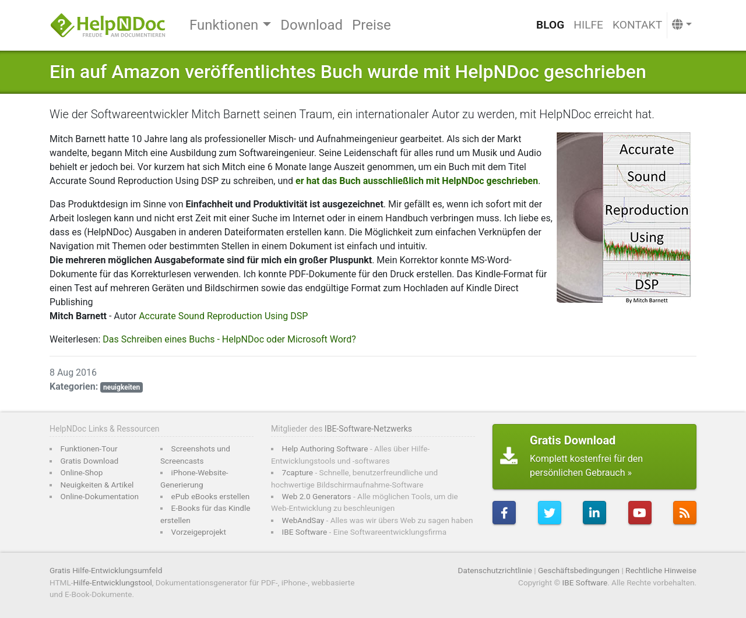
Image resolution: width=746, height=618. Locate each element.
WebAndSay (303, 520)
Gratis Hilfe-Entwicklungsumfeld (106, 570)
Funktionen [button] (223, 25)
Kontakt (637, 24)
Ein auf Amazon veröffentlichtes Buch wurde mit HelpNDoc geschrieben (348, 72)
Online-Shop (82, 472)
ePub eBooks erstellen (210, 496)
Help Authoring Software (325, 448)
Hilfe (588, 24)
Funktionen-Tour (89, 448)
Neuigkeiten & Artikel (97, 484)
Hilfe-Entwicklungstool (112, 582)
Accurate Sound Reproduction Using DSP (223, 316)
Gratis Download (90, 460)
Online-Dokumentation (100, 496)
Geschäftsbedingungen (579, 570)
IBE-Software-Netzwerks (368, 428)
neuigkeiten (121, 387)
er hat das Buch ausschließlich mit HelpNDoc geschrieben (416, 180)
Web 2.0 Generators (316, 496)
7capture (297, 472)
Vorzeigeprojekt (198, 531)
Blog (550, 24)
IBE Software (305, 531)
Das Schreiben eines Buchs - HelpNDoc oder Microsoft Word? (229, 339)
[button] (681, 25)
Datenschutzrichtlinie (495, 570)
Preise (371, 25)
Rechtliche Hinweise (660, 570)
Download (311, 25)
